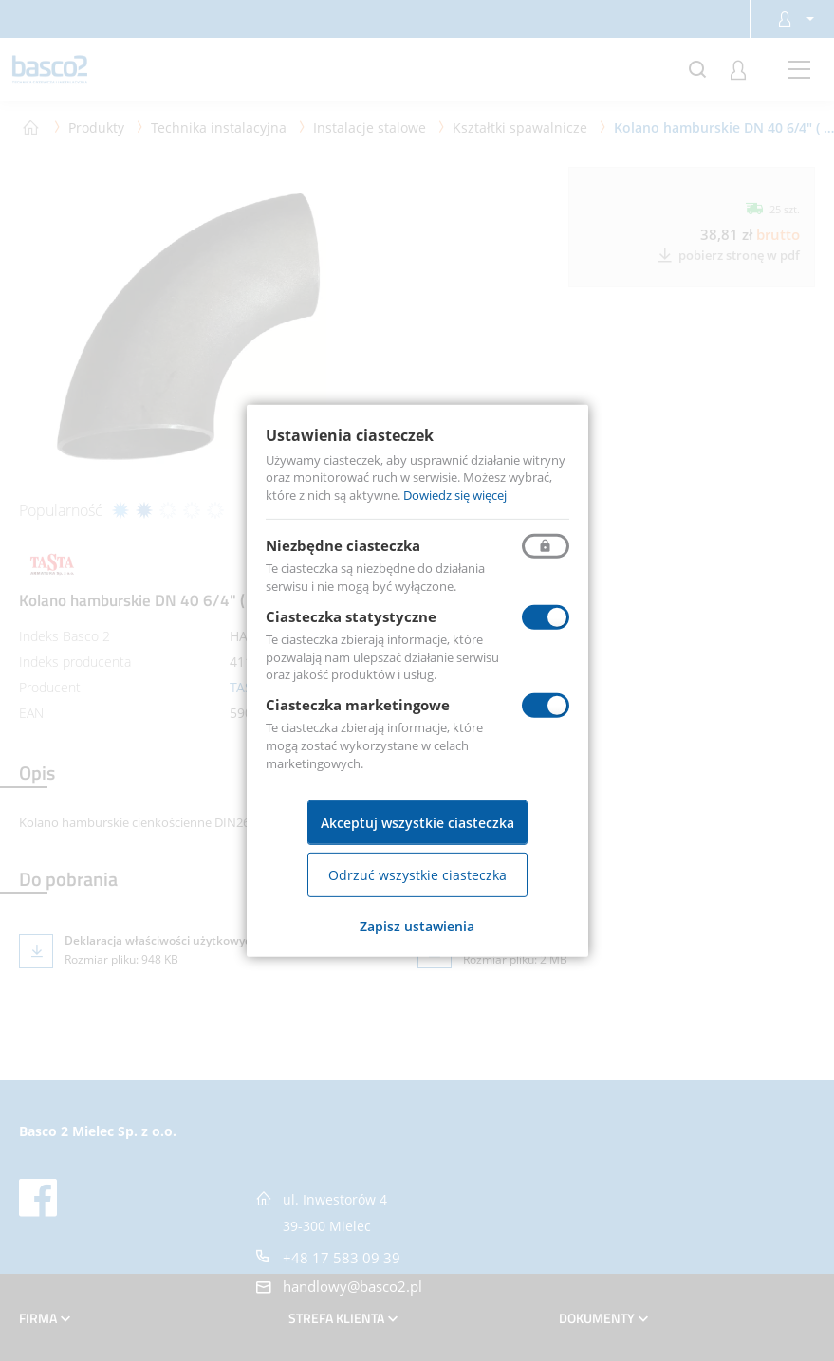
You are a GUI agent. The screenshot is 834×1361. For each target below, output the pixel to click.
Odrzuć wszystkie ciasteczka (417, 875)
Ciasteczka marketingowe (358, 704)
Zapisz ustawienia (417, 926)
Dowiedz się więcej (455, 495)
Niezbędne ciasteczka (343, 545)
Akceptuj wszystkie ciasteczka (417, 823)
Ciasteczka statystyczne (351, 616)
